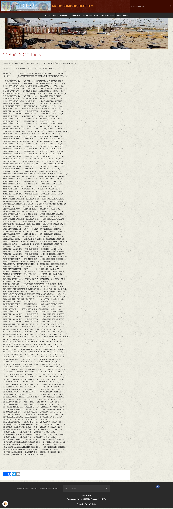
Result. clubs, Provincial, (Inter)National (99, 16)
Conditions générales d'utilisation (26, 489)
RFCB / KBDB (123, 16)
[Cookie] (5, 504)
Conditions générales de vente (48, 489)
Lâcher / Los (75, 16)
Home (46, 16)
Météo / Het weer (60, 16)
